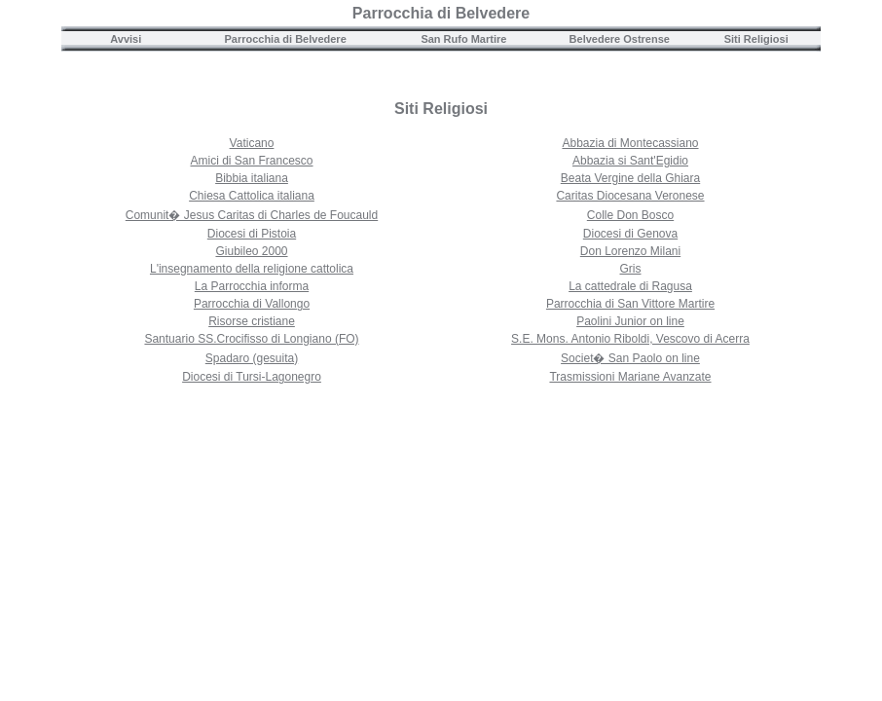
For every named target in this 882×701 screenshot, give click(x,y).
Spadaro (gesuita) (251, 358)
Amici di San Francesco (251, 160)
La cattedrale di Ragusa (630, 286)
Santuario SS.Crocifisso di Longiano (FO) (251, 339)
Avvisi (125, 39)
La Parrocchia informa (252, 286)
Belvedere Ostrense (620, 39)
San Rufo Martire (463, 39)
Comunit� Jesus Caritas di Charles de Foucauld (252, 215)
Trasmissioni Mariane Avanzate (630, 377)
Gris (631, 269)
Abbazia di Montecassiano (630, 143)
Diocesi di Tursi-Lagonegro (251, 377)
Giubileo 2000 (251, 251)
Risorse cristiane (251, 321)
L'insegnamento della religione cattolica (251, 269)
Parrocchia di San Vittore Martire (630, 304)
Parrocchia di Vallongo (252, 304)
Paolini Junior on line (630, 321)
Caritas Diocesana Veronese (630, 196)
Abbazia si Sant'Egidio (630, 160)
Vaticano (252, 143)
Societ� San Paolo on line (630, 358)
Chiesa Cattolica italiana (251, 196)
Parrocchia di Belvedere (441, 13)
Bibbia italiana (251, 178)
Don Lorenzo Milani (630, 251)
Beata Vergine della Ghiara (630, 178)
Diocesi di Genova (630, 233)
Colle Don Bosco (630, 215)
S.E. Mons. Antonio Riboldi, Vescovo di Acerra (630, 339)
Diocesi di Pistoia (251, 233)
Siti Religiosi (756, 39)
